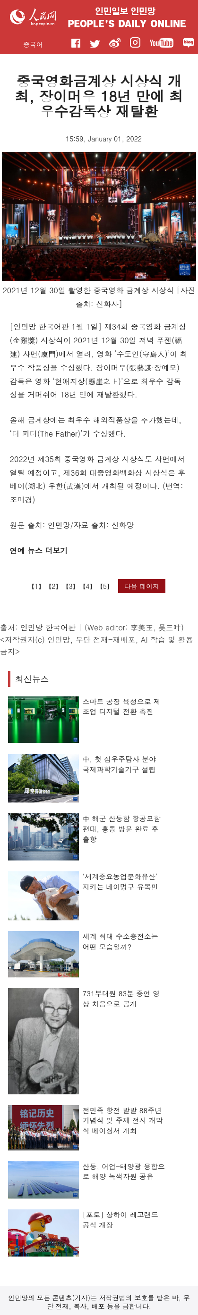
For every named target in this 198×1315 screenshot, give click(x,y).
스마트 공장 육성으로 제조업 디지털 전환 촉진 (122, 706)
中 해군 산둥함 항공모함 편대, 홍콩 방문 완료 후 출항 (122, 828)
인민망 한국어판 (48, 627)
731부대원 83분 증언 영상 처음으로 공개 (121, 998)
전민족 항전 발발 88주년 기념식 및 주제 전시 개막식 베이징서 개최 (123, 1120)
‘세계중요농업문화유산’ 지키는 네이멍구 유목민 (120, 881)
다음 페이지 (142, 586)
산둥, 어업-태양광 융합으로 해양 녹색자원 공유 (124, 1171)
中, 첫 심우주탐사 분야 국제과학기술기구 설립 (119, 764)
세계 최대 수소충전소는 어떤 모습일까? (120, 941)
